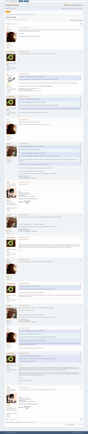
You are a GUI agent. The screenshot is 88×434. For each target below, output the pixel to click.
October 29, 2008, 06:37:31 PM (23, 214)
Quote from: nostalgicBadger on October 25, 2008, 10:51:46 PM (32, 76)
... (18, 23)
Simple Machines (13, 432)
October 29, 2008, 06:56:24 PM (23, 283)
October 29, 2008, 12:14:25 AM (23, 96)
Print (81, 419)
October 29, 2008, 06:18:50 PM (23, 182)
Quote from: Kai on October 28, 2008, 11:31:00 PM (30, 149)
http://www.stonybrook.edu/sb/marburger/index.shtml (28, 198)
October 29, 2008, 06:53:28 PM (23, 237)
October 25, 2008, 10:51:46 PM (23, 51)
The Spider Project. (22, 195)
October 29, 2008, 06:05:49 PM (23, 119)
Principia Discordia (12, 5)
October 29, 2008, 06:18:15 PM (23, 143)
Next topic (79, 20)
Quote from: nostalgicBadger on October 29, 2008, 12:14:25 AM (32, 146)
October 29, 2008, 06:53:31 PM (23, 259)
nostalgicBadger (10, 51)
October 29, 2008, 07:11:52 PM (23, 387)
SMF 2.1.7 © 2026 (7, 432)
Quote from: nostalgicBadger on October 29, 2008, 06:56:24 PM (32, 330)
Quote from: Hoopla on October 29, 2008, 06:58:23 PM (30, 355)
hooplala (8, 143)
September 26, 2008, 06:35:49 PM (24, 27)
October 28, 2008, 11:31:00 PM (23, 73)
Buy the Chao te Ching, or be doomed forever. (26, 196)
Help (73, 432)
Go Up (7, 419)
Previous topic (73, 20)
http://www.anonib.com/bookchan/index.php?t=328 (29, 36)
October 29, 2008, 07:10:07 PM (23, 353)
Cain (7, 27)
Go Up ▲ (82, 432)
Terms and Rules (77, 432)
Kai (7, 73)
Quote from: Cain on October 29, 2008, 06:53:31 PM (30, 286)
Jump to (64, 424)
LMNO (8, 182)
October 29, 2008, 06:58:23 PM (23, 305)
